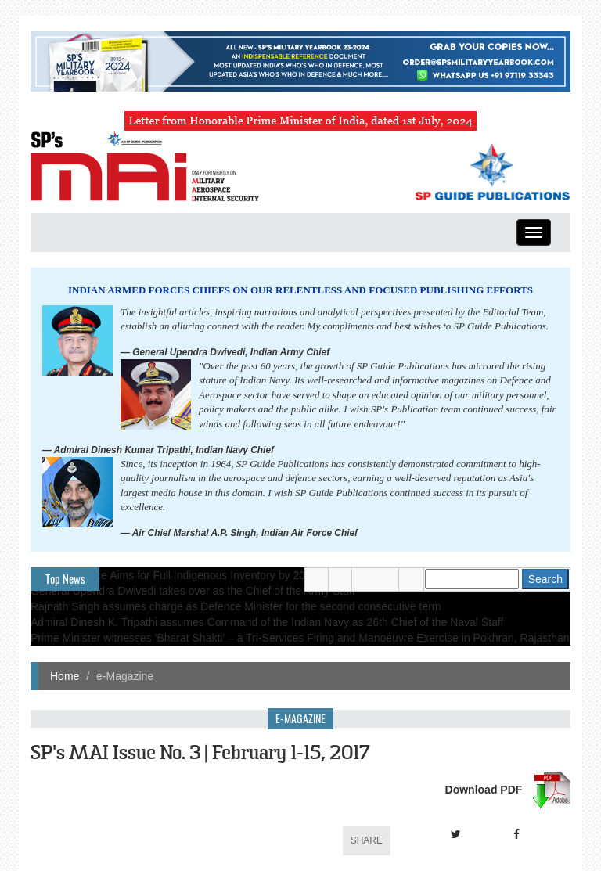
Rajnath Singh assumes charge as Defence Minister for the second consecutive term (236, 606)
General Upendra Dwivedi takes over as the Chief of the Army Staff (193, 591)
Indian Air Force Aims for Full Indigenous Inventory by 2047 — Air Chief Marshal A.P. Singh (250, 575)
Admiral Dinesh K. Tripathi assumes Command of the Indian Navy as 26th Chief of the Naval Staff (267, 622)
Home (64, 676)
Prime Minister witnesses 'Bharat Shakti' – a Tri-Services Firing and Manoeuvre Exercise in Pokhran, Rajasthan (300, 638)
